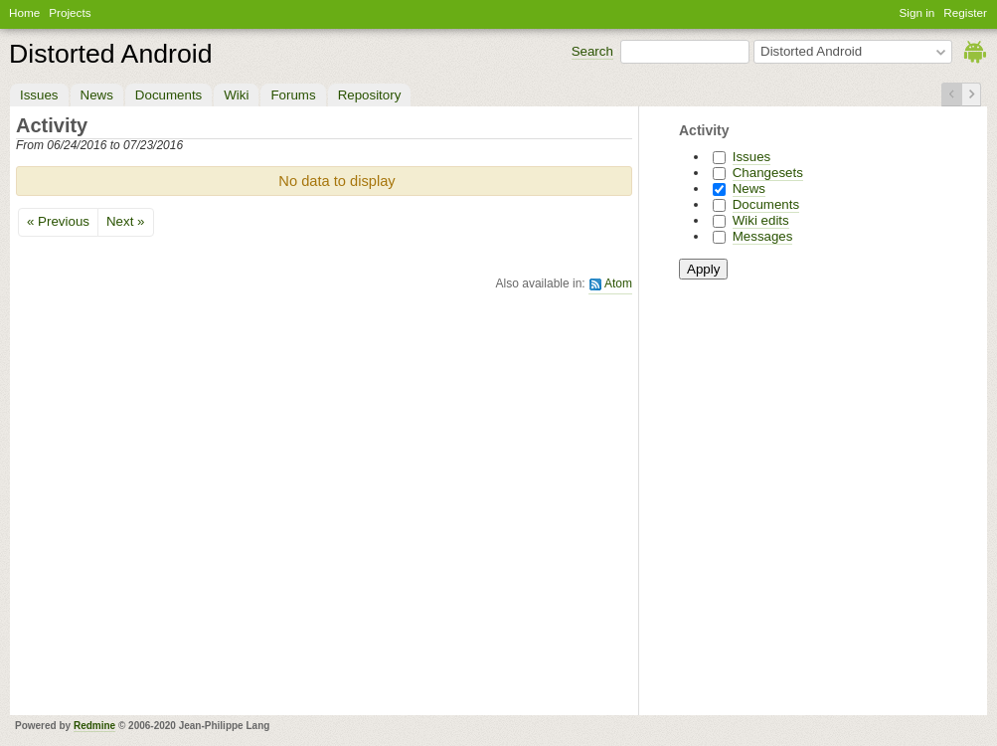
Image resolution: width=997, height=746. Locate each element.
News (97, 95)
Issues (39, 95)
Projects (69, 12)
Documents (168, 95)
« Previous (58, 221)
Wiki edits (761, 220)
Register (965, 12)
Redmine (94, 725)
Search (592, 51)
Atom (618, 283)
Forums (292, 95)
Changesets (768, 172)
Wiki (236, 95)
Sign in (917, 12)
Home (24, 12)
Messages (763, 236)
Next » (125, 221)
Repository (370, 95)
